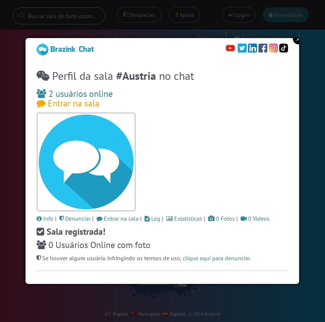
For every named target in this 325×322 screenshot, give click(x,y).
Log (152, 218)
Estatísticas (184, 218)
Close (298, 38)
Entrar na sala (68, 103)
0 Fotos (221, 218)
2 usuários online (75, 93)
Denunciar (75, 218)
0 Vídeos (255, 218)
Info (45, 218)
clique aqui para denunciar (216, 258)
